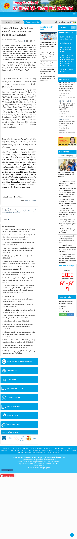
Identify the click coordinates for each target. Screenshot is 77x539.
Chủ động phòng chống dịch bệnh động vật (18, 317)
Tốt (61, 309)
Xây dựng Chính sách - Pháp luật (35, 514)
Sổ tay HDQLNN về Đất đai (66, 70)
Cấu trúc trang (16, 510)
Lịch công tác (12, 441)
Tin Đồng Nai (48, 510)
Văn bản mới (64, 79)
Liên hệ (25, 510)
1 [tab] (60, 145)
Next (37, 493)
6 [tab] (75, 145)
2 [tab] (63, 145)
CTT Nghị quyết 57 (34, 512)
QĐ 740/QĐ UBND (65, 82)
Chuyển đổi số (11, 432)
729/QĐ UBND (64, 119)
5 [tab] (72, 145)
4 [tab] (69, 145)
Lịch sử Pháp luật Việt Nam (12, 382)
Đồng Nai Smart (47, 512)
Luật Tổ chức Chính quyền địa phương (66, 38)
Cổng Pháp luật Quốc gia (18, 512)
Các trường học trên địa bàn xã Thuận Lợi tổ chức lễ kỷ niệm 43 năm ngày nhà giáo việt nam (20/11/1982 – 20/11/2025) (19, 299)
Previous (34, 493)
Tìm (73, 27)
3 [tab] (66, 145)
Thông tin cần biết (13, 486)
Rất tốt (62, 306)
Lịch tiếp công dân (13, 459)
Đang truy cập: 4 (7, 531)
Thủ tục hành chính (13, 468)
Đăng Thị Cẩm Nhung (30, 262)
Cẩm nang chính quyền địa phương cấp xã (66, 49)
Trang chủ (6, 510)
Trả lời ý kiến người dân (15, 450)
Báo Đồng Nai (59, 510)
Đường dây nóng (12, 477)
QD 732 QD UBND (65, 101)
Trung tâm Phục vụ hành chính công (19, 423)
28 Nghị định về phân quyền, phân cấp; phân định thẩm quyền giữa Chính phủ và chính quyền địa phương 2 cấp (67, 60)
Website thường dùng (67, 155)
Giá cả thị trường (53, 514)
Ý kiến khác (64, 311)
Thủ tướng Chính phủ (62, 512)
